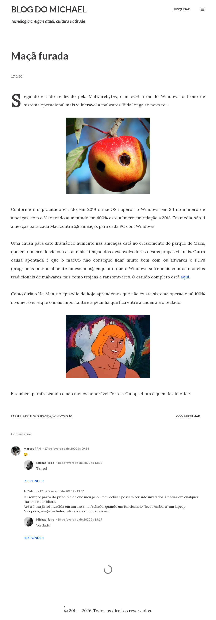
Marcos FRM (32, 448)
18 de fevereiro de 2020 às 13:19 (79, 462)
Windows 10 (62, 416)
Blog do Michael (49, 9)
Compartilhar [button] (188, 416)
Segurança (42, 416)
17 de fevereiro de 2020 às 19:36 (61, 491)
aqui (185, 276)
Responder (34, 481)
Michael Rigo (45, 462)
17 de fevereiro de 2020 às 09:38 (66, 448)
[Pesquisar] (181, 9)
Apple (27, 416)
